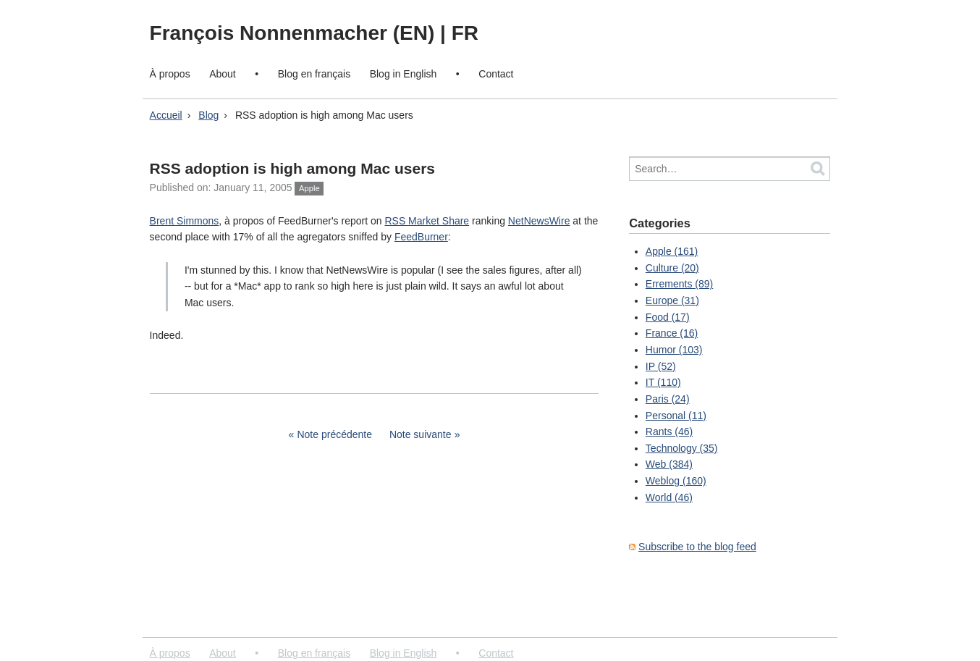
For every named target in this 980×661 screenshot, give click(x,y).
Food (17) (668, 317)
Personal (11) (676, 415)
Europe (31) (672, 300)
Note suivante (420, 434)
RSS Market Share (426, 221)
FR (465, 33)
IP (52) (661, 366)
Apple (309, 188)
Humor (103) (674, 349)
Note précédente (334, 434)
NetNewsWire (539, 221)
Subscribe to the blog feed (697, 546)
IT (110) (663, 382)
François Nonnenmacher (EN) (295, 33)
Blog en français (314, 74)
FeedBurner (421, 237)
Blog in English (403, 74)
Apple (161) (672, 251)
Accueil (166, 115)
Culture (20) (672, 268)
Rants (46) (669, 431)
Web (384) (669, 464)
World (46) (669, 497)
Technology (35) (682, 448)
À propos (170, 74)
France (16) (672, 333)
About (222, 74)
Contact (495, 74)
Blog (208, 115)
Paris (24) (668, 399)
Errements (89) (679, 284)
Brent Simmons (184, 221)
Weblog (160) (676, 481)
